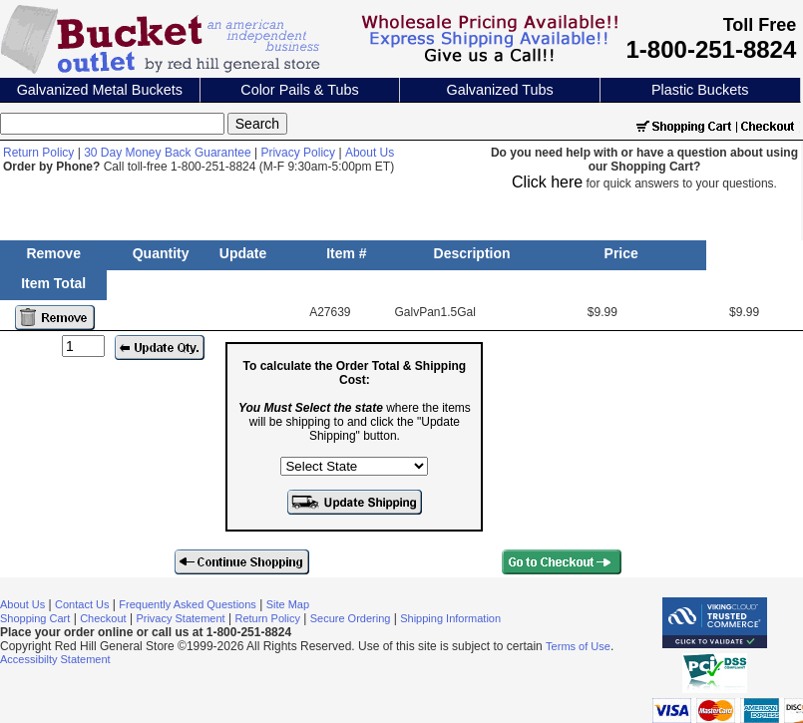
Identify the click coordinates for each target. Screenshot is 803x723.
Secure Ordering (350, 618)
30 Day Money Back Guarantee (167, 153)
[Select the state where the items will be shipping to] (354, 466)
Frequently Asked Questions (187, 604)
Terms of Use (578, 646)
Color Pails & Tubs (299, 90)
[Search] (112, 124)
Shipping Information (450, 618)
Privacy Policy (297, 153)
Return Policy (38, 153)
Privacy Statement (180, 618)
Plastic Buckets (700, 90)
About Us (369, 153)
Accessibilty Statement (55, 659)
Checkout (103, 618)
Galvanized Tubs (499, 90)
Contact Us (82, 604)
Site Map (287, 604)
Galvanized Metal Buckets (100, 90)
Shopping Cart (35, 618)
